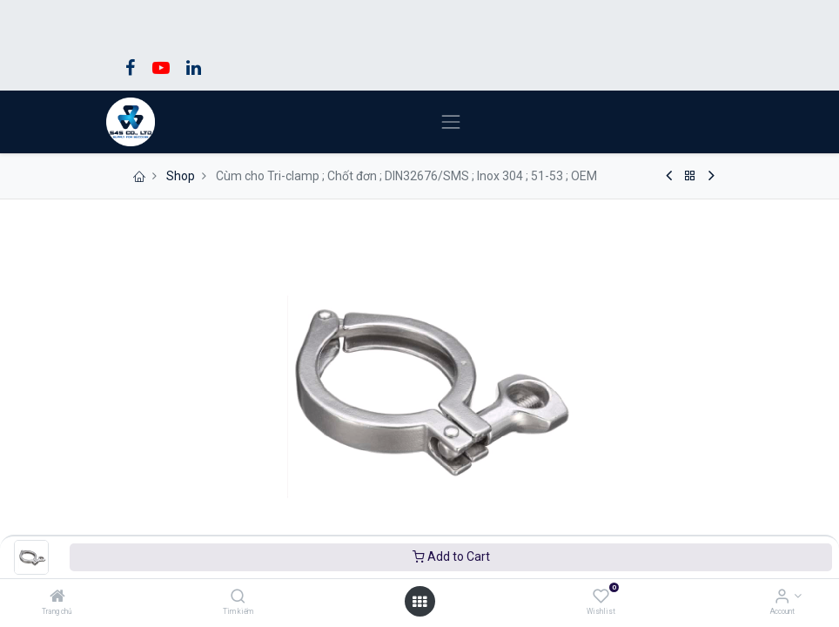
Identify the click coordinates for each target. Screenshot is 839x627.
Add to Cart (451, 556)
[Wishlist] (601, 597)
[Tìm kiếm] (238, 597)
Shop (180, 176)
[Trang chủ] (57, 597)
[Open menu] (419, 601)
